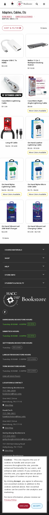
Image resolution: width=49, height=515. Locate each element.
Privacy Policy (10, 500)
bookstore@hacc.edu (12, 394)
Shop (7, 258)
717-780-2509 (9, 390)
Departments (7, 17)
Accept (37, 506)
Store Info (10, 275)
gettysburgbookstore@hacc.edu (17, 439)
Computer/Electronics (24, 17)
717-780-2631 (9, 413)
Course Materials (13, 250)
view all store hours (11, 376)
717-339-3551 (9, 436)
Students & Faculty (14, 283)
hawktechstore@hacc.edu (14, 416)
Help (7, 266)
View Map (9, 405)
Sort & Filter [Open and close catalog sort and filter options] (12, 28)
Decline (24, 506)
